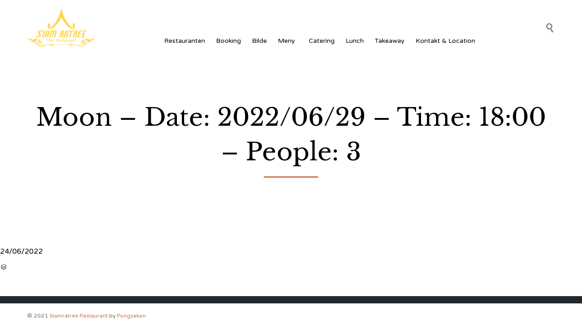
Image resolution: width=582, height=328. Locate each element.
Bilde (259, 41)
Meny (288, 41)
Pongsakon (131, 316)
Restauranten (184, 41)
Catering (322, 41)
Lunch (355, 41)
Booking (228, 41)
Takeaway (390, 41)
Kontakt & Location (445, 41)
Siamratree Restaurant (79, 316)
